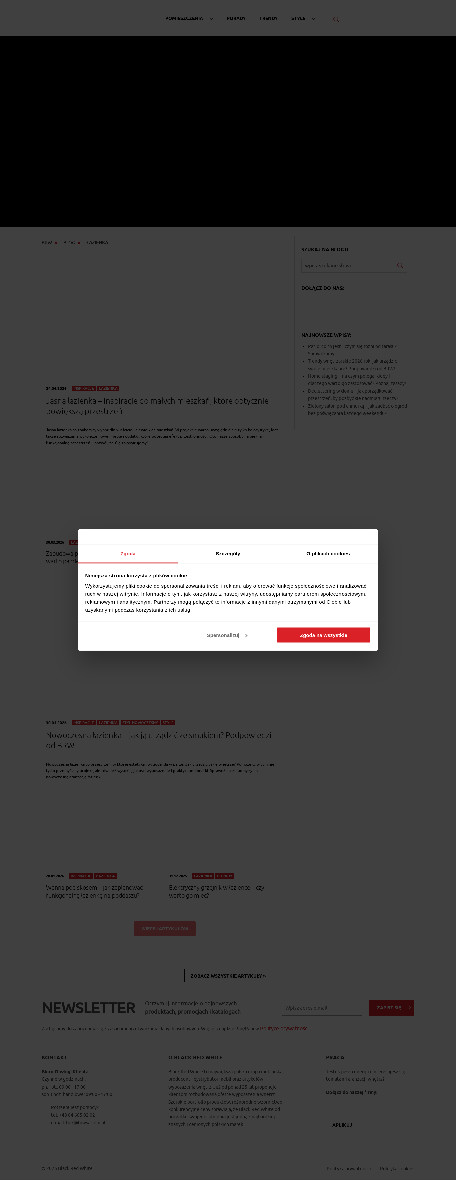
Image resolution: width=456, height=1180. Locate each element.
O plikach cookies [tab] (328, 553)
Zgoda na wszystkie (323, 635)
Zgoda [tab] (128, 553)
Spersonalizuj (227, 635)
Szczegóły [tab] (228, 553)
